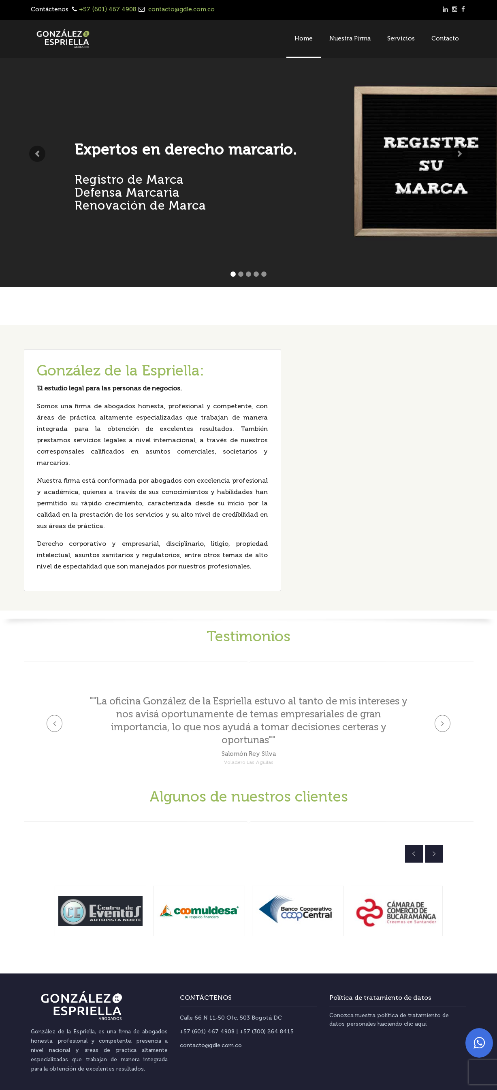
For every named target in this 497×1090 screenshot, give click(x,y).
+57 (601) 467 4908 (108, 9)
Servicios (401, 38)
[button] (37, 153)
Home (303, 38)
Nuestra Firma (350, 38)
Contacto (445, 38)
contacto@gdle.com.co (181, 9)
